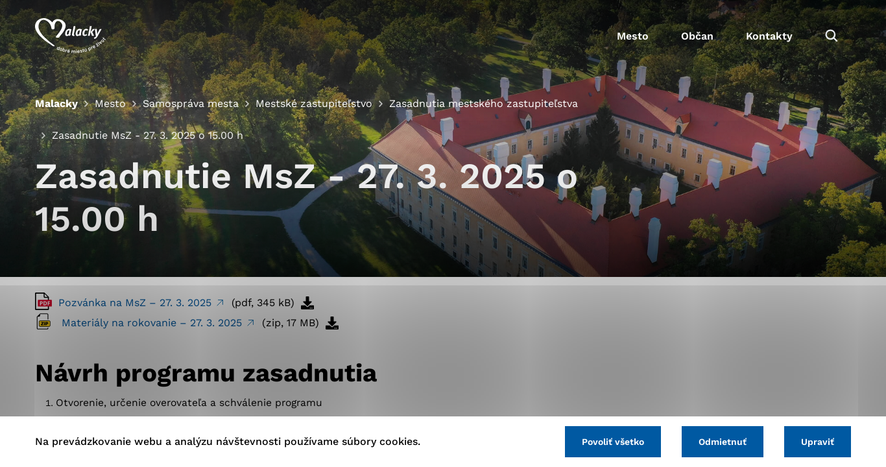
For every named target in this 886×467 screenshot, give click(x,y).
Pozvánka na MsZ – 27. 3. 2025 (136, 302)
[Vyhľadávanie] (831, 35)
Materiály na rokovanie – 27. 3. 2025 (153, 323)
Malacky (56, 103)
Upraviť (817, 442)
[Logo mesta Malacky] (70, 35)
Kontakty (769, 36)
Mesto (633, 36)
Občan (697, 36)
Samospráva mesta (191, 103)
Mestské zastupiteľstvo (314, 103)
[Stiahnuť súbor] (307, 302)
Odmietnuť (723, 442)
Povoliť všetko (613, 442)
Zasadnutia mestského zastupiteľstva (483, 103)
